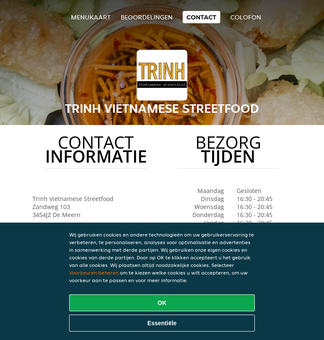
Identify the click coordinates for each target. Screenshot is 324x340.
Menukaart (91, 17)
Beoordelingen (147, 17)
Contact (201, 17)
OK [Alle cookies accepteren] (162, 302)
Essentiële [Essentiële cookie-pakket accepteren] (161, 323)
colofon (245, 17)
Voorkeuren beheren (94, 272)
